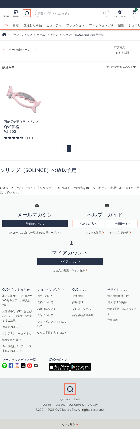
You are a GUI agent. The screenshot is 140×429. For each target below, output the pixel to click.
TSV (5, 25)
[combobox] (68, 13)
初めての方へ (45, 295)
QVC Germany (76, 404)
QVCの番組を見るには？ (52, 332)
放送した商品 (33, 25)
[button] (6, 14)
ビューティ (54, 25)
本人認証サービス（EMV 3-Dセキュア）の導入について (17, 300)
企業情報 (77, 295)
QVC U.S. (47, 404)
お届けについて (46, 308)
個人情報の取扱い (118, 302)
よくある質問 (93, 232)
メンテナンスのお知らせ (17, 333)
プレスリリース (81, 308)
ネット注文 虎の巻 (118, 232)
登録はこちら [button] (35, 223)
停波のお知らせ (11, 326)
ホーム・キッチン (47, 34)
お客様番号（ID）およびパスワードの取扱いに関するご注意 (17, 315)
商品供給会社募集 (83, 315)
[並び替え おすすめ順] (126, 52)
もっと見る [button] (68, 424)
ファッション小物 (101, 25)
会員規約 (112, 319)
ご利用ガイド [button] (122, 223)
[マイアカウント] (120, 14)
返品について (45, 315)
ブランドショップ (21, 34)
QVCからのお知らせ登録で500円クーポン (34, 232)
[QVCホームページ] (4, 34)
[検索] (105, 13)
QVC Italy (92, 404)
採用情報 (77, 302)
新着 (16, 25)
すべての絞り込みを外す (121, 66)
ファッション (75, 25)
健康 (121, 25)
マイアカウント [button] (70, 261)
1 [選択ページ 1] (69, 148)
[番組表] (16, 14)
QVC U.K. (60, 404)
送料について (45, 302)
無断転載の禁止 (11, 339)
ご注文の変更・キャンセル (69, 270)
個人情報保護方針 (118, 295)
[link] (3, 49)
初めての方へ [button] (88, 223)
